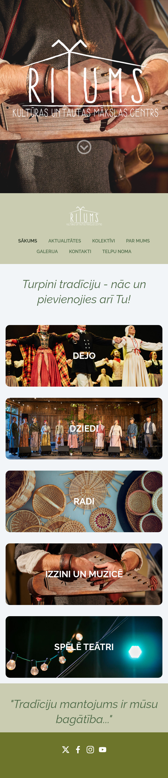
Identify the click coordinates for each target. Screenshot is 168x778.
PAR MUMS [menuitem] (138, 241)
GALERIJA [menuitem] (47, 251)
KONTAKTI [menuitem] (80, 251)
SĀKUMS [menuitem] (27, 241)
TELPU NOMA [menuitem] (116, 251)
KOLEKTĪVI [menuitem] (103, 241)
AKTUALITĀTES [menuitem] (64, 241)
